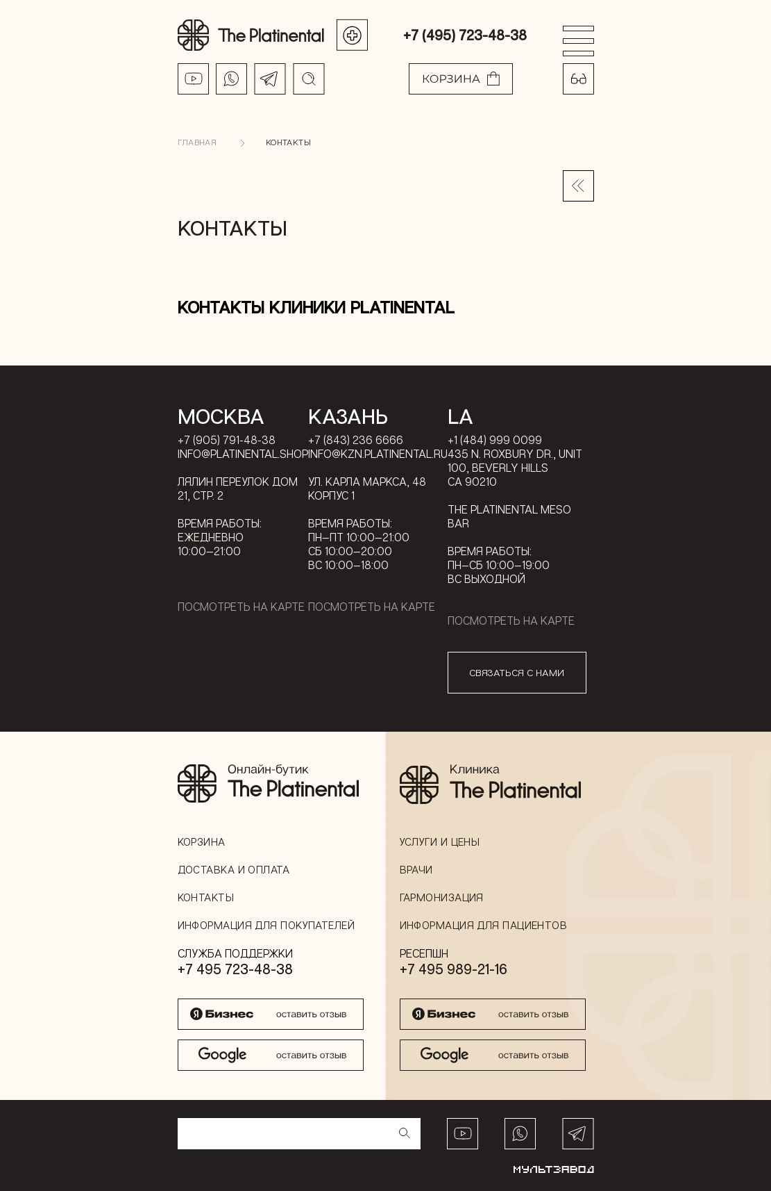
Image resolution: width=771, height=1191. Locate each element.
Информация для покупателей (266, 925)
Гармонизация (442, 897)
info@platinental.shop (243, 454)
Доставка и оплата (234, 869)
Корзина (202, 841)
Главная (197, 142)
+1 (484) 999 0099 (495, 440)
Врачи (416, 869)
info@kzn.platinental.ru (378, 454)
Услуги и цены (440, 841)
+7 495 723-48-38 (235, 968)
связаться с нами (516, 672)
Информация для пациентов (484, 925)
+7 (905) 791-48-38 (227, 440)
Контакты (288, 142)
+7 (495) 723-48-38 (465, 34)
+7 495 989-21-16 (453, 968)
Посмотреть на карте (241, 607)
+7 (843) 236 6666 (355, 440)
